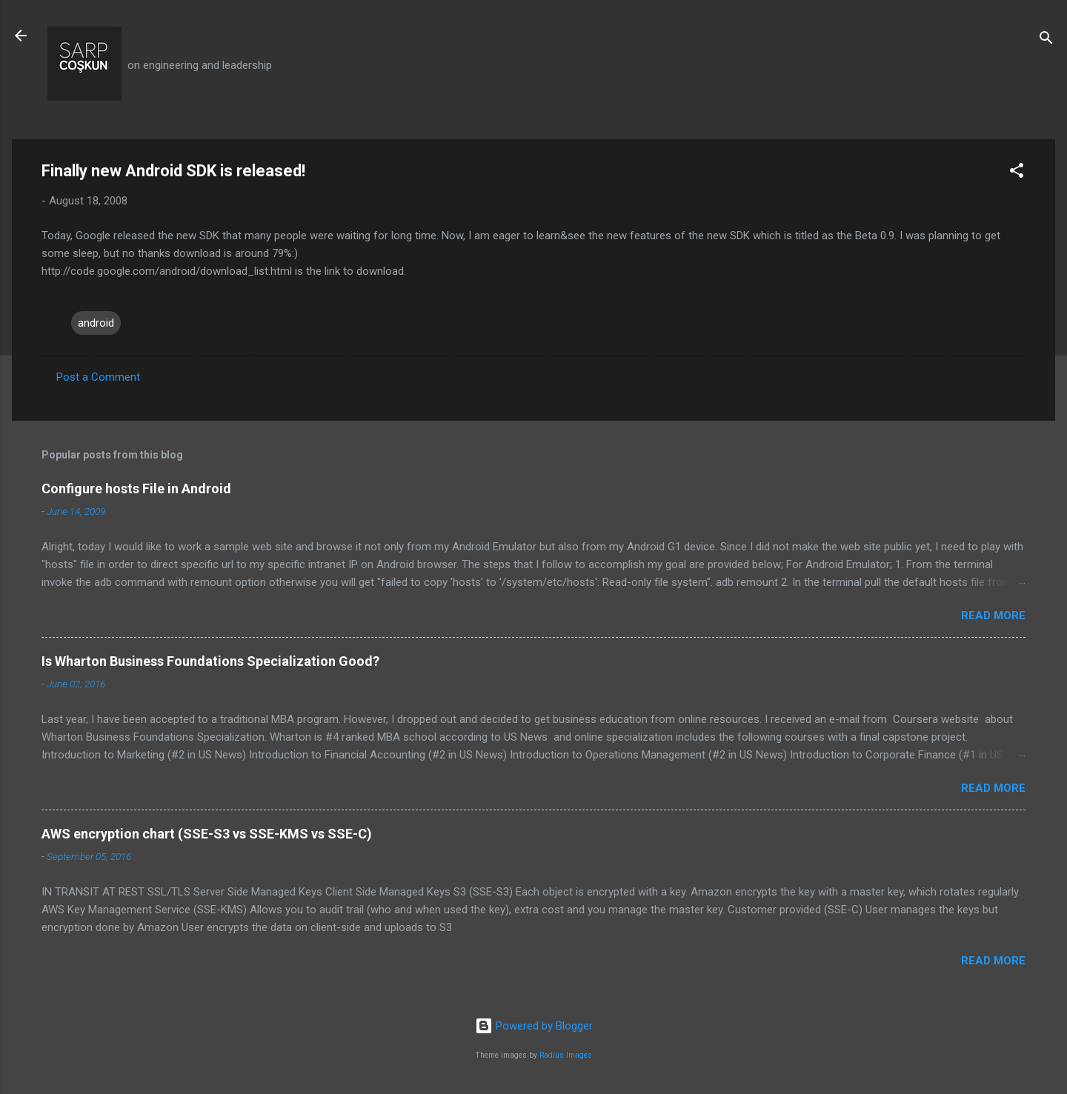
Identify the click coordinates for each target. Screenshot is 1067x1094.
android (96, 323)
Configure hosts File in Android (136, 488)
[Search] (1046, 40)
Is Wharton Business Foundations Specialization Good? (210, 661)
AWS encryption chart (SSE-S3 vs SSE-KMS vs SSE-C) (206, 833)
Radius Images (565, 1055)
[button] (1017, 172)
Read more (993, 615)
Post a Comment (98, 377)
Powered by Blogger (534, 1026)
